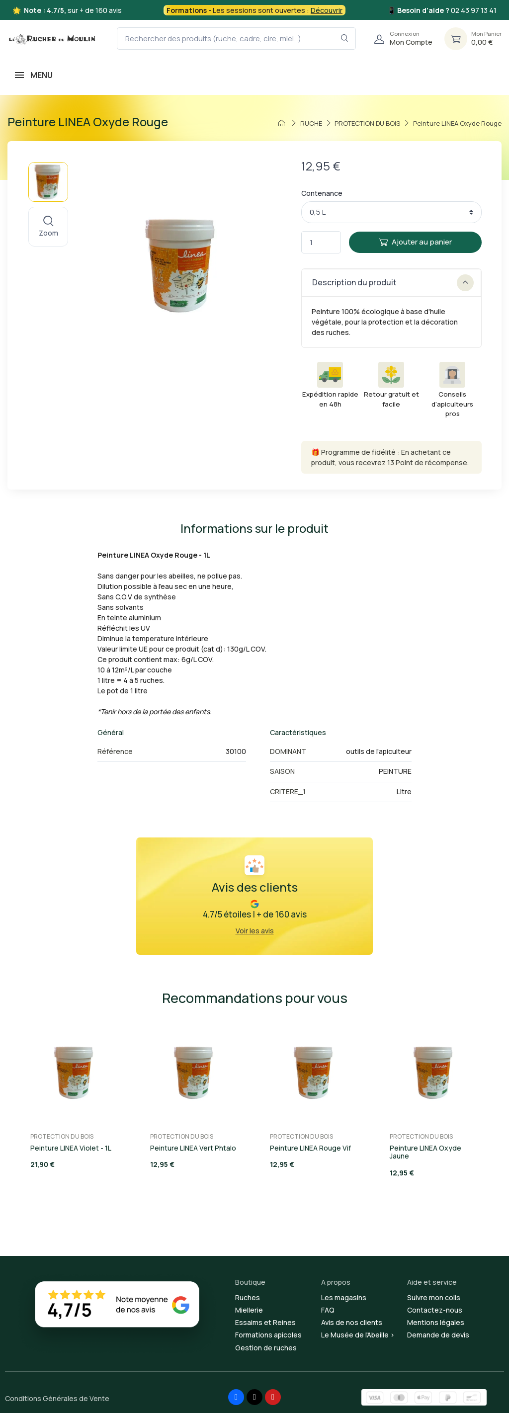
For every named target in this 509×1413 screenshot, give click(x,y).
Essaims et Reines (265, 1322)
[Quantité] (321, 242)
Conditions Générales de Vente (57, 1398)
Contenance (321, 193)
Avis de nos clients (351, 1322)
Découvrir (326, 10)
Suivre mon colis (433, 1297)
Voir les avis (255, 930)
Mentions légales (435, 1322)
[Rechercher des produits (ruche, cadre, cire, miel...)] (236, 38)
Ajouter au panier (415, 242)
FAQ (328, 1310)
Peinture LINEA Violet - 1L (70, 1148)
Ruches (247, 1297)
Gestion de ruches (266, 1347)
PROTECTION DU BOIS (61, 1136)
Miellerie (249, 1310)
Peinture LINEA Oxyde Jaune (425, 1152)
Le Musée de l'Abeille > (358, 1334)
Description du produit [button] (393, 282)
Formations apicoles (268, 1334)
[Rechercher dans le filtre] (345, 38)
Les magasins (343, 1297)
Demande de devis (438, 1334)
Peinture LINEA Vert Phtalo (193, 1148)
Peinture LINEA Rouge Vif (310, 1148)
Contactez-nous (434, 1310)
